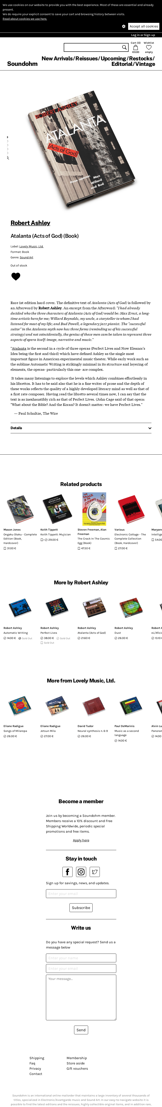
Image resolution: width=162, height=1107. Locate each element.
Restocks (140, 58)
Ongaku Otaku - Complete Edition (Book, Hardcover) (20, 539)
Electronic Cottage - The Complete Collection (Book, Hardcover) (130, 539)
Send (81, 1030)
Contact (35, 1074)
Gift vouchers (77, 1068)
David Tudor (85, 726)
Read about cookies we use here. (25, 19)
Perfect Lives (48, 632)
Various (120, 529)
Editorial (121, 64)
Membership (77, 1058)
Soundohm (22, 63)
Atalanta (19, 348)
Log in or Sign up (143, 35)
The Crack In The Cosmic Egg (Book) (94, 541)
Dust (118, 632)
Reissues (86, 58)
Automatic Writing (16, 632)
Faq (32, 1063)
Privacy (35, 1068)
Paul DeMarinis (125, 726)
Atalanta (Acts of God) (92, 632)
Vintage (145, 64)
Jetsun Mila (48, 731)
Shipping (36, 1058)
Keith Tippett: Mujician (55, 534)
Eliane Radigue (14, 726)
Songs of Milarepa (15, 731)
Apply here (81, 840)
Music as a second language (127, 733)
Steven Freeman (88, 529)
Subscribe (81, 907)
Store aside (76, 1063)
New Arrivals (57, 58)
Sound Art (26, 257)
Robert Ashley (30, 222)
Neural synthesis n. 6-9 (93, 731)
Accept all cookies (144, 26)
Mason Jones (12, 529)
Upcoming (113, 58)
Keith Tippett (49, 529)
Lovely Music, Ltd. (31, 246)
